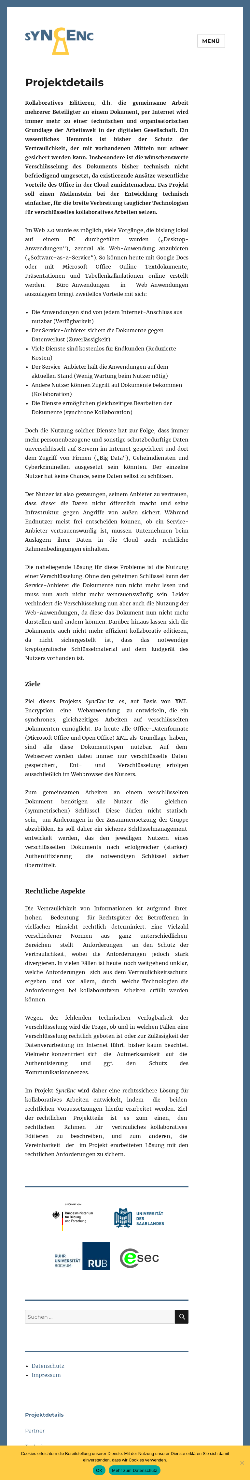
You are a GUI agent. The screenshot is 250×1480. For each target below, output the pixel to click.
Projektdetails (44, 1415)
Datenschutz (48, 1366)
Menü (211, 41)
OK (99, 1470)
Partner (35, 1431)
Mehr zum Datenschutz (134, 1470)
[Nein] (242, 1463)
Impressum (46, 1375)
